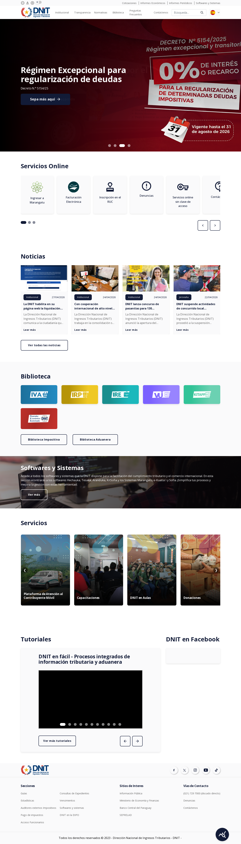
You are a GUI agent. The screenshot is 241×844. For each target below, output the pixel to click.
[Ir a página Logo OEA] (39, 418)
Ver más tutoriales (57, 741)
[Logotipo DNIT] (35, 12)
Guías (24, 793)
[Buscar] (185, 12)
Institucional (32, 297)
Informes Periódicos (181, 3)
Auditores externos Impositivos (38, 807)
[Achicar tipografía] (23, 3)
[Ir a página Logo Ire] (120, 394)
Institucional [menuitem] (62, 12)
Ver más (34, 495)
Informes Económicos (153, 3)
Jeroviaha (184, 297)
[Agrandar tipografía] (27, 3)
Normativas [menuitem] (100, 12)
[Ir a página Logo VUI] (161, 394)
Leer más (30, 329)
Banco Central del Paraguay (135, 807)
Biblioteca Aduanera (95, 439)
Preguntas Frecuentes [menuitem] (135, 12)
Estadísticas (27, 800)
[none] (63, 12)
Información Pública (131, 793)
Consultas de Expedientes (74, 793)
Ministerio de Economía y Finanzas (139, 800)
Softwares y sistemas (72, 807)
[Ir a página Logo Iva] (39, 394)
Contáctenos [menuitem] (161, 12)
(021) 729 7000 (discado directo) (201, 793)
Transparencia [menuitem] (82, 12)
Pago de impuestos (32, 815)
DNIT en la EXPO (69, 815)
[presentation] (203, 225)
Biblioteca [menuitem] (118, 12)
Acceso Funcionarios (32, 822)
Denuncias (189, 800)
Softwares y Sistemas (208, 3)
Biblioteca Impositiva (44, 439)
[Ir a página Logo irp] (79, 394)
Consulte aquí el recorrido (52, 99)
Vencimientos (67, 800)
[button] (109, 145)
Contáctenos (190, 807)
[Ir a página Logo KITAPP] (202, 394)
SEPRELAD (126, 815)
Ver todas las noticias (44, 345)
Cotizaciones (129, 3)
